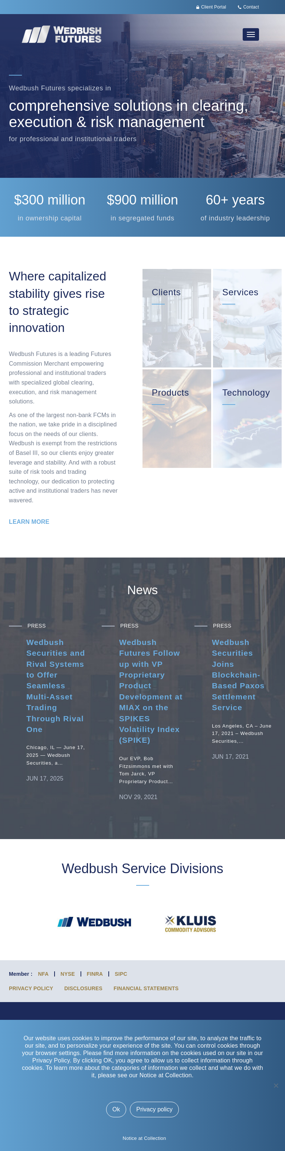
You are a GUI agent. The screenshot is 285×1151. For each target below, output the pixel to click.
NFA (43, 974)
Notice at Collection (144, 1138)
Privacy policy (154, 1109)
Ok (116, 1109)
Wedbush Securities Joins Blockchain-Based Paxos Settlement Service (238, 675)
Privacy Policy (31, 988)
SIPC (121, 974)
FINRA (95, 974)
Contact (251, 7)
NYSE (67, 974)
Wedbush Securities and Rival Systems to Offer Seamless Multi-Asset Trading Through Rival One (55, 685)
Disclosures (83, 988)
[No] (275, 1085)
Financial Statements (146, 988)
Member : (21, 974)
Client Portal (213, 7)
